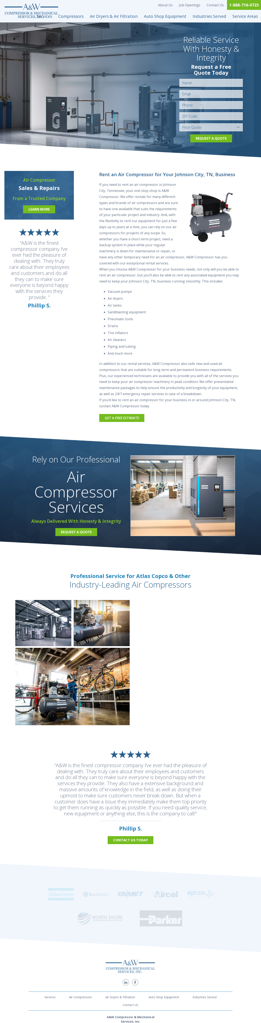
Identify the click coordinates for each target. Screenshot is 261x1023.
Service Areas (245, 16)
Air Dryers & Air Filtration (114, 16)
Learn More (39, 209)
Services (44, 16)
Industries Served (209, 16)
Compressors (71, 16)
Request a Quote (211, 138)
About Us (165, 5)
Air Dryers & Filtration (120, 953)
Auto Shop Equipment (165, 16)
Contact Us (215, 5)
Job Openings (189, 5)
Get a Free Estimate (122, 418)
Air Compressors (80, 953)
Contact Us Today (130, 840)
